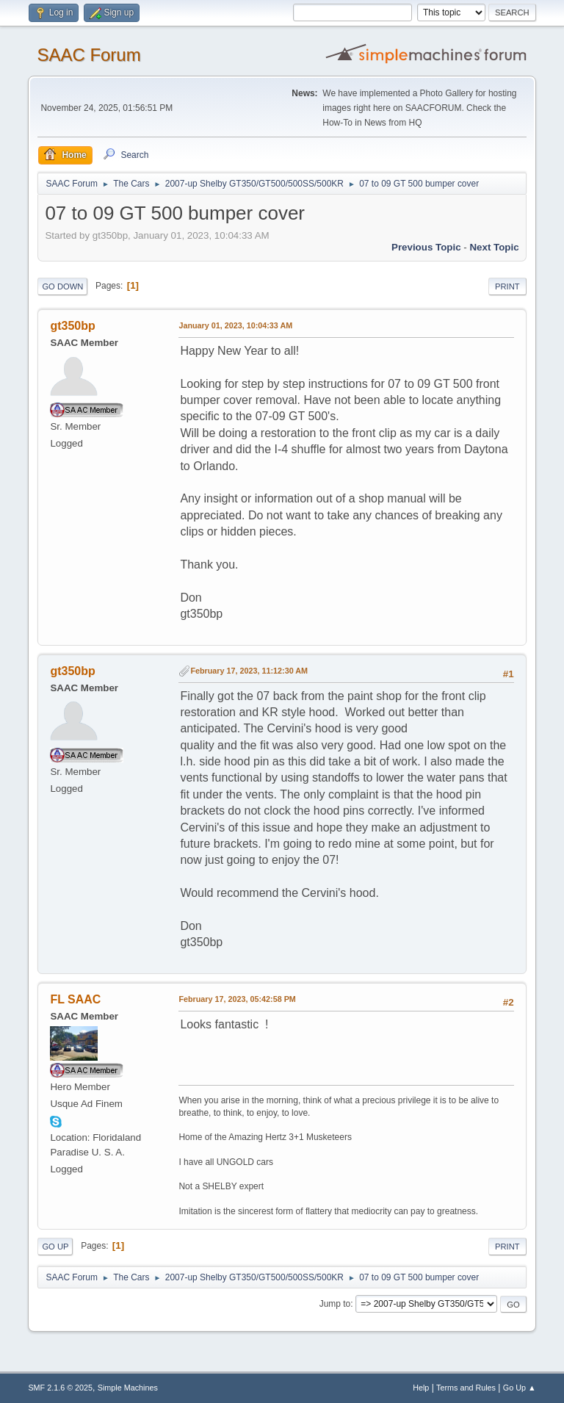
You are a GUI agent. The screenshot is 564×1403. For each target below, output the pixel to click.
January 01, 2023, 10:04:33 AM (235, 325)
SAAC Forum (88, 55)
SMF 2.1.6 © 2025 (60, 1387)
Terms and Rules (466, 1387)
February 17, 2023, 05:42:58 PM (236, 999)
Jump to (335, 1304)
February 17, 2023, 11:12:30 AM (249, 670)
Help (421, 1387)
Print (507, 286)
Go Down (62, 286)
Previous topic (426, 247)
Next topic (493, 247)
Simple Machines (128, 1387)
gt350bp (72, 326)
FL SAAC (75, 999)
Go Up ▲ (519, 1387)
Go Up (55, 1246)
